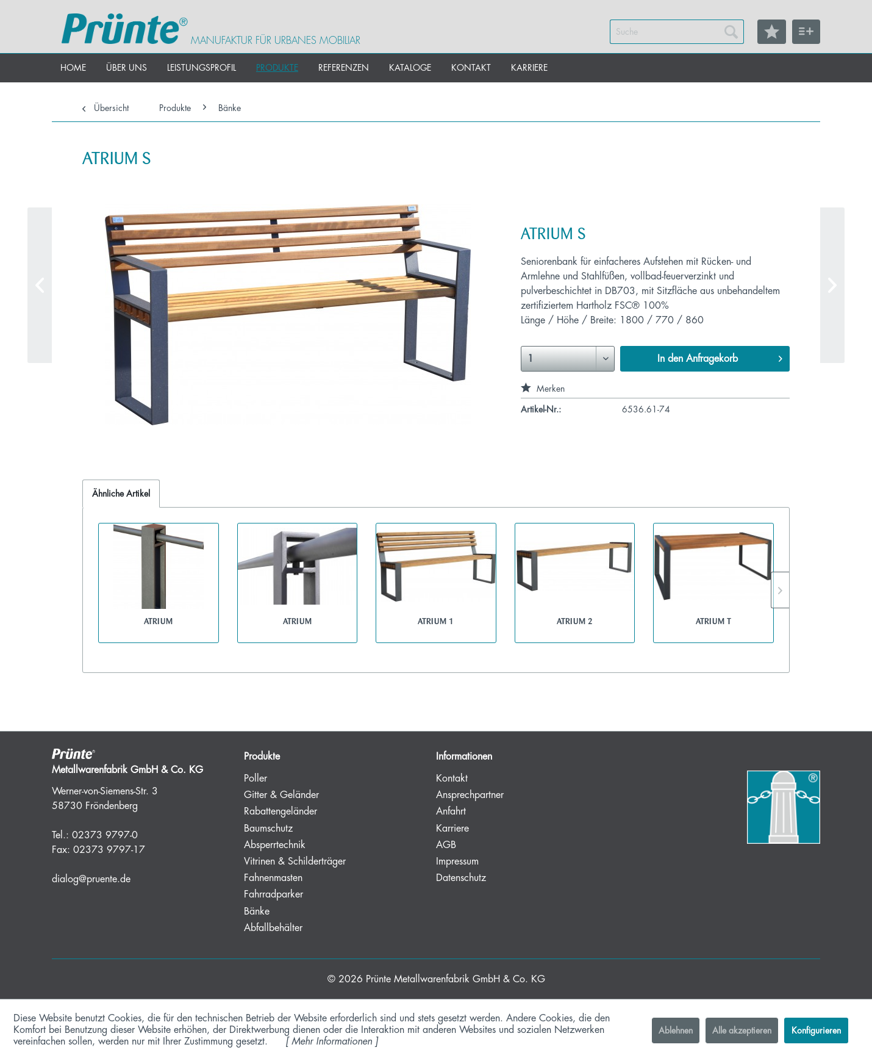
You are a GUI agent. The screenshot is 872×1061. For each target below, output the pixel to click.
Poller (255, 778)
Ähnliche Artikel (121, 493)
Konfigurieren (816, 1030)
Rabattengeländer (280, 811)
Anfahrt (451, 811)
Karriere (452, 828)
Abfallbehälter (273, 928)
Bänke (257, 911)
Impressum (457, 861)
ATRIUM (158, 621)
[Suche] (677, 32)
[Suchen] (731, 32)
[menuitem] (677, 32)
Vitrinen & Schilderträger (295, 861)
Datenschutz (461, 878)
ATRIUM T (713, 621)
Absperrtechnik (275, 845)
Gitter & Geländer (281, 795)
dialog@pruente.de (91, 879)
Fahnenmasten (273, 878)
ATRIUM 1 (436, 621)
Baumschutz (268, 828)
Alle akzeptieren (741, 1030)
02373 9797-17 (109, 850)
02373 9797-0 (105, 835)
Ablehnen (676, 1030)
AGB (446, 845)
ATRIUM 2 (575, 621)
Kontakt (452, 778)
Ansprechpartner (470, 795)
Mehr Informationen (331, 1041)
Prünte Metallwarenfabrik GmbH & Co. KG (455, 979)
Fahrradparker (273, 894)
